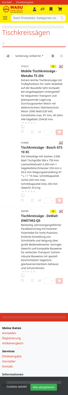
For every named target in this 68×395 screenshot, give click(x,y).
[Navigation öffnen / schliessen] (6, 18)
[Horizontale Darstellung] (61, 56)
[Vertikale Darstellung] (52, 56)
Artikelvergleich (12, 343)
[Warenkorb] (60, 9)
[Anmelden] (34, 9)
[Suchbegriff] (35, 17)
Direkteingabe (11, 356)
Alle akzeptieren (44, 387)
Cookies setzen (17, 386)
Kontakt (7, 366)
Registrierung (11, 338)
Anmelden (9, 333)
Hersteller (9, 361)
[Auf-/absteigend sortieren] (8, 56)
